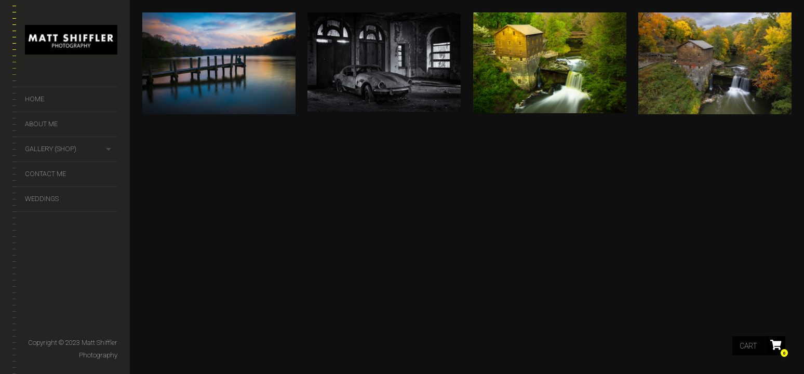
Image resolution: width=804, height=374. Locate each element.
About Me (41, 124)
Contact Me (45, 174)
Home (34, 99)
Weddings (42, 199)
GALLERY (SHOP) (50, 149)
